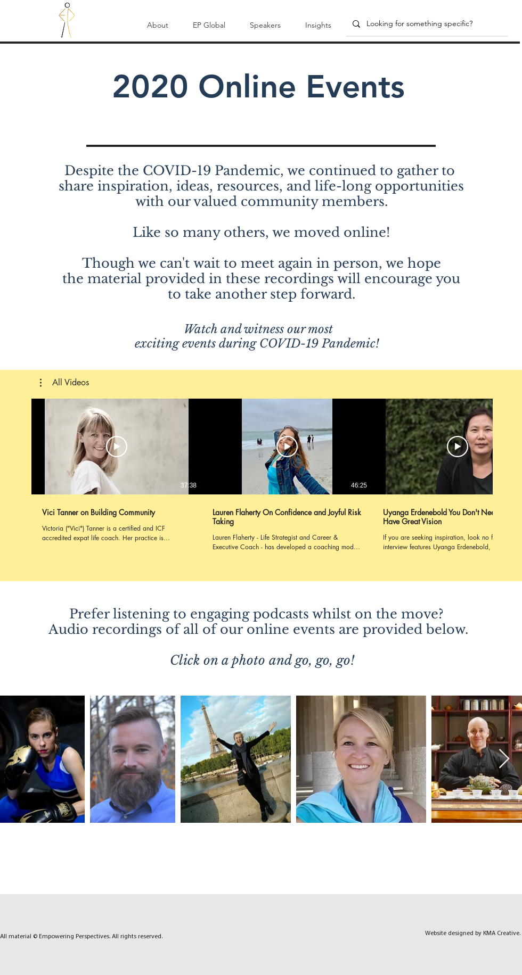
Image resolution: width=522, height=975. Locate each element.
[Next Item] (504, 759)
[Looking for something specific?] (426, 24)
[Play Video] (116, 446)
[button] (158, 20)
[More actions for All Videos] (64, 382)
